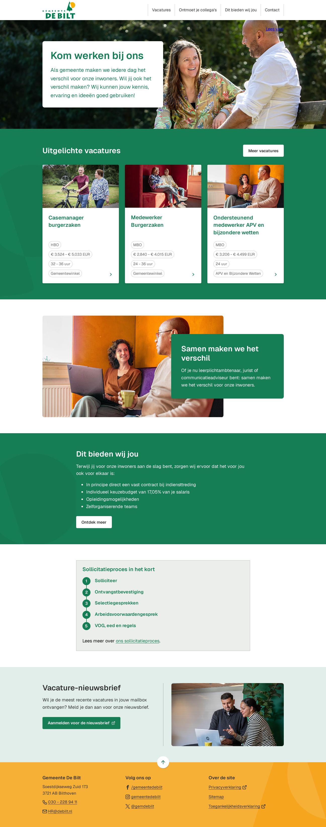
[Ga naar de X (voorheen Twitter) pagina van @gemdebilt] (139, 806)
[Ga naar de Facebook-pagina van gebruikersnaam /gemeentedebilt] (143, 787)
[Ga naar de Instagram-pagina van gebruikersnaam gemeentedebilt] (143, 796)
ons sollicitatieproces (137, 641)
